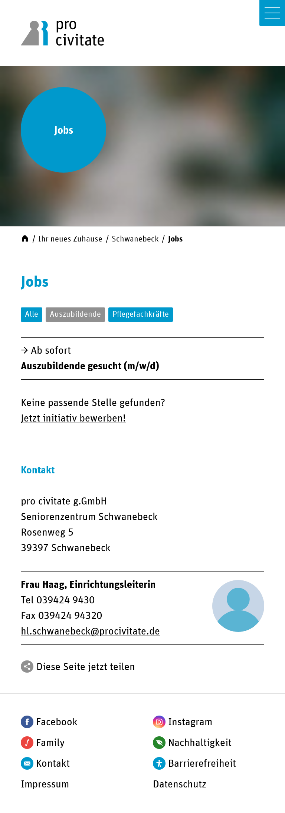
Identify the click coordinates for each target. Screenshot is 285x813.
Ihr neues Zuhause (70, 239)
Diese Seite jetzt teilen (85, 667)
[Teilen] (27, 666)
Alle (31, 314)
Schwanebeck (135, 239)
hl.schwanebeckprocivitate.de (90, 631)
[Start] (25, 238)
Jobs (175, 239)
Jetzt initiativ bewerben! (73, 418)
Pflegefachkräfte (140, 314)
